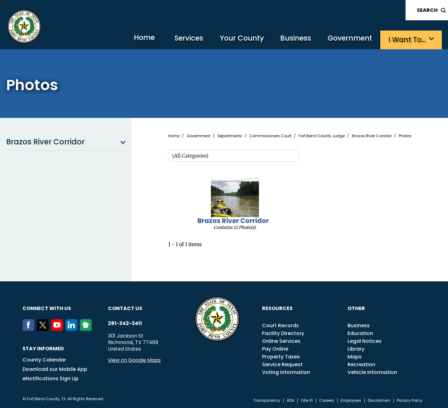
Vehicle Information (372, 371)
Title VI (307, 400)
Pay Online (275, 348)
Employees (351, 400)
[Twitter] (44, 328)
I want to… (407, 39)
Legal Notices (365, 340)
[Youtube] (58, 328)
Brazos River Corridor (67, 141)
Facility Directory (283, 332)
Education (360, 332)
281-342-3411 (125, 323)
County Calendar (44, 359)
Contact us (125, 307)
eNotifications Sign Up (50, 377)
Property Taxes (281, 356)
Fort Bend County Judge (322, 135)
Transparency (266, 400)
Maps (355, 356)
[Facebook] (29, 328)
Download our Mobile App (54, 368)
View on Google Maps (134, 359)
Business (292, 39)
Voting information (286, 371)
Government (348, 39)
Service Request (282, 363)
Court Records (280, 324)
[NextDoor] (87, 328)
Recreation (361, 363)
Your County (236, 39)
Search (427, 10)
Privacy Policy (409, 400)
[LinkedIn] (73, 328)
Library (356, 348)
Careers (326, 400)
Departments (229, 135)
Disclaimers (379, 400)
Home (134, 39)
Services (181, 39)
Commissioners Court (270, 135)
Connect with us (46, 307)
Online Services (281, 340)
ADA (290, 400)
